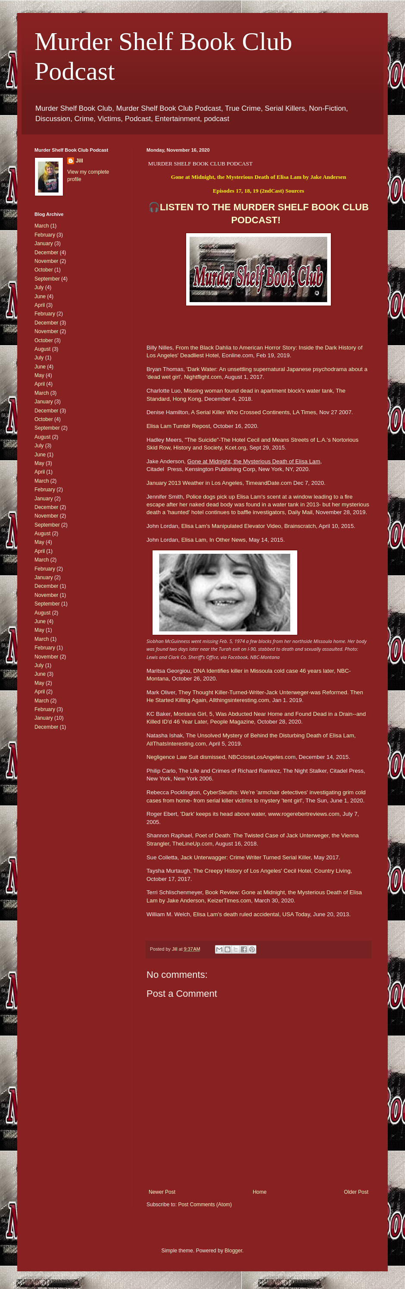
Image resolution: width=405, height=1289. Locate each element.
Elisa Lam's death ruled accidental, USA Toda (250, 914)
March (41, 226)
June (40, 296)
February (44, 235)
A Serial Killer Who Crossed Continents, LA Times (253, 412)
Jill (79, 161)
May (39, 375)
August (42, 349)
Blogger (233, 1251)
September (47, 279)
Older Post (356, 1192)
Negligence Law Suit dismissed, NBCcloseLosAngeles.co (218, 757)
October (43, 270)
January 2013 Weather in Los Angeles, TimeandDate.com (219, 483)
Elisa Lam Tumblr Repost (178, 426)
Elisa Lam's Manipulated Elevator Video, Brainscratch (248, 526)
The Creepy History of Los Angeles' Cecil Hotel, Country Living (271, 871)
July (39, 287)
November (46, 261)
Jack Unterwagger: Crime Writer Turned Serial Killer (246, 857)
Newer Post (162, 1192)
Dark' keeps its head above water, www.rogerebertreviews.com (260, 814)
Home (260, 1192)
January (43, 243)
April (39, 305)
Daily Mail (300, 512)
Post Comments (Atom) (205, 1205)
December (46, 253)
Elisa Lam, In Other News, (214, 540)
